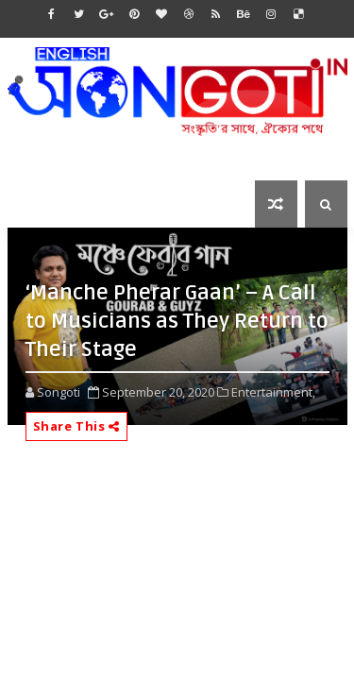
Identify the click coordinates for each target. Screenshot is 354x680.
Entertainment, (273, 391)
